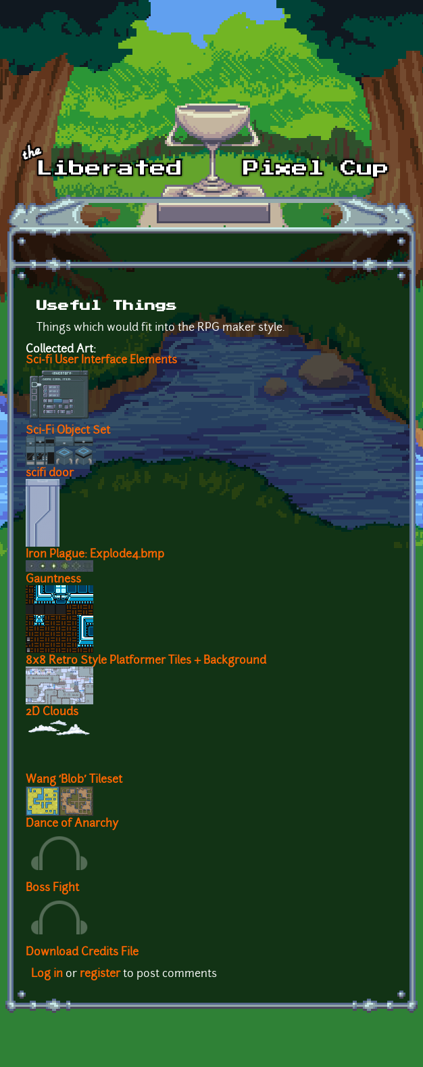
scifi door (50, 473)
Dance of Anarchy (72, 824)
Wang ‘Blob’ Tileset (74, 780)
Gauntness (53, 579)
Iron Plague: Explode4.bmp (95, 554)
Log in (47, 974)
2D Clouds (52, 712)
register (100, 974)
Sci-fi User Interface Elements (101, 360)
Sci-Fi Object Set (68, 431)
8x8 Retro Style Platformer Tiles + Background (146, 661)
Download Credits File (82, 952)
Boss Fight (52, 888)
